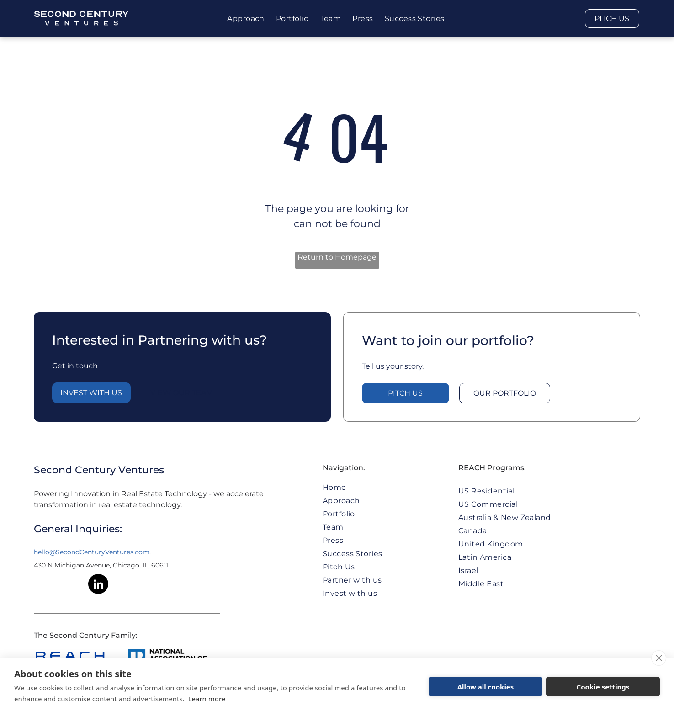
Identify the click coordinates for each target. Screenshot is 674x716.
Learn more (207, 698)
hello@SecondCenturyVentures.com (91, 552)
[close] (658, 658)
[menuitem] (247, 18)
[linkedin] (98, 585)
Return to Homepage (337, 257)
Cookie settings (603, 686)
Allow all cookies (485, 686)
